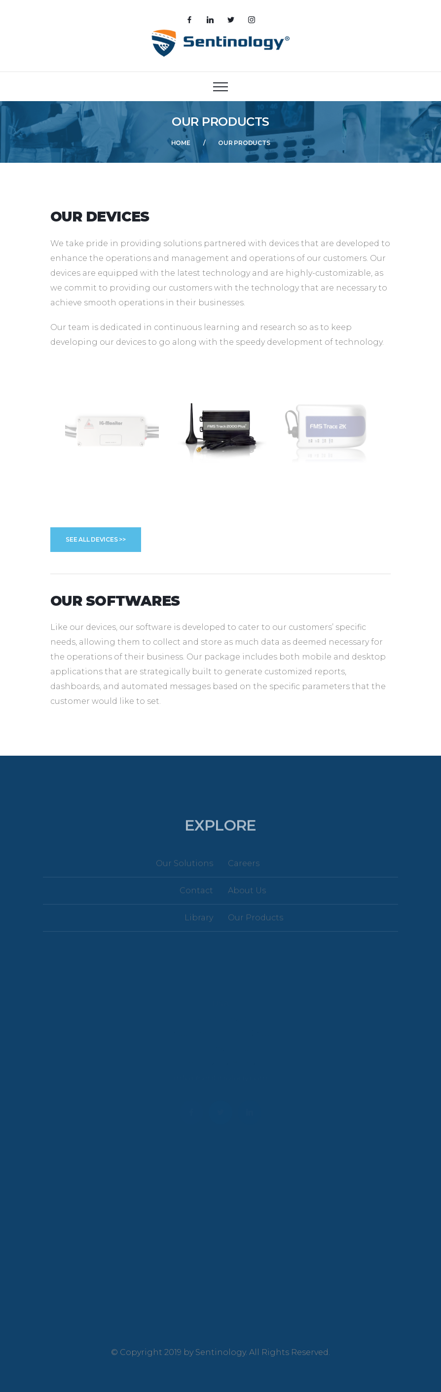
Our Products (255, 923)
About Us (247, 896)
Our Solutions (184, 869)
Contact (196, 896)
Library (198, 923)
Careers (243, 869)
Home (180, 143)
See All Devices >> (96, 539)
